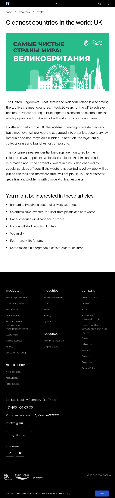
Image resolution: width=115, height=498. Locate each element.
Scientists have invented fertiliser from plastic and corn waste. (53, 212)
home (9, 12)
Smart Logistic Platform (17, 297)
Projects (85, 303)
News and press (14, 372)
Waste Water (12, 334)
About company (89, 297)
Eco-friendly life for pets (27, 240)
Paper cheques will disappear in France (37, 219)
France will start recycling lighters (33, 226)
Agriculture (49, 321)
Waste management (15, 303)
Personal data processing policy (96, 479)
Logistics (48, 303)
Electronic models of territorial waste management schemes (17, 325)
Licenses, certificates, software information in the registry (94, 329)
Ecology (47, 315)
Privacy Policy (88, 368)
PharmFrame (12, 315)
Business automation (54, 297)
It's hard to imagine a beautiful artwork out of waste (45, 204)
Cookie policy (64, 493)
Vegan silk (17, 233)
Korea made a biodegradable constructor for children (46, 248)
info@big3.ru (14, 423)
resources (24, 12)
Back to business (14, 340)
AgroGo (9, 346)
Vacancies (86, 350)
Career (85, 338)
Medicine (48, 309)
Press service (12, 384)
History (85, 309)
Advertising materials (54, 340)
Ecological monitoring (16, 352)
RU (107, 4)
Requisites (87, 362)
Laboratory (87, 344)
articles (40, 12)
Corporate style (51, 346)
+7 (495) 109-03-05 (19, 407)
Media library (12, 378)
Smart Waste (12, 309)
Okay (102, 493)
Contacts (86, 356)
